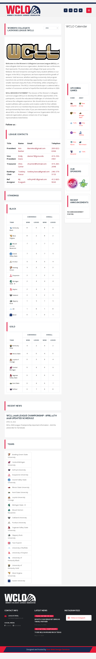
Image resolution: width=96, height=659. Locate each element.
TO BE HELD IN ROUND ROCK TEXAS (47, 632)
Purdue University (17, 522)
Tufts (73, 123)
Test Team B (15, 543)
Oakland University (17, 517)
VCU (73, 113)
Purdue (14, 262)
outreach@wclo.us (15, 618)
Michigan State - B (17, 505)
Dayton (13, 289)
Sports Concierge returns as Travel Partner (47, 621)
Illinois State (15, 354)
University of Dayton (18, 553)
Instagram (17, 625)
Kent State (14, 383)
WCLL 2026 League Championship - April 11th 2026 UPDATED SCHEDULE (31, 417)
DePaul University (17, 470)
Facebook (7, 625)
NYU (73, 132)
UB (12, 309)
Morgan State (81, 115)
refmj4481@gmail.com (37, 179)
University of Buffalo (18, 548)
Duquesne (14, 275)
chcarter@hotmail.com (36, 164)
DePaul (13, 389)
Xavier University (16, 581)
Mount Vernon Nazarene (13, 246)
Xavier (13, 315)
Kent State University (18, 492)
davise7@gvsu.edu (35, 156)
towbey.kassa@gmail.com (38, 171)
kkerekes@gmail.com (36, 148)
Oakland (14, 295)
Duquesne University (18, 475)
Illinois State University (18, 487)
